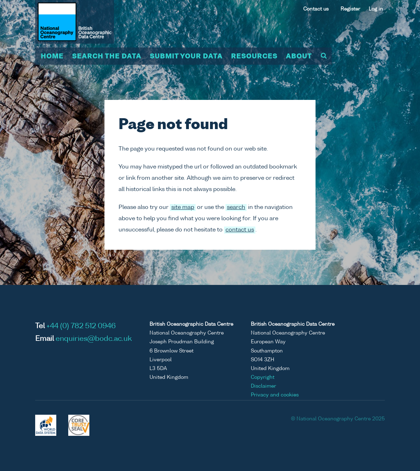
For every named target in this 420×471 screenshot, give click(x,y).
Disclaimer (263, 386)
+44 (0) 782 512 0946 (81, 326)
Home (52, 56)
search (236, 207)
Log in (376, 9)
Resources (254, 56)
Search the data (106, 56)
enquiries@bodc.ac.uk (94, 339)
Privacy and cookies (275, 395)
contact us (239, 230)
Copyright (262, 377)
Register (350, 9)
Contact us (316, 9)
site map (182, 207)
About (299, 56)
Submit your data (186, 56)
